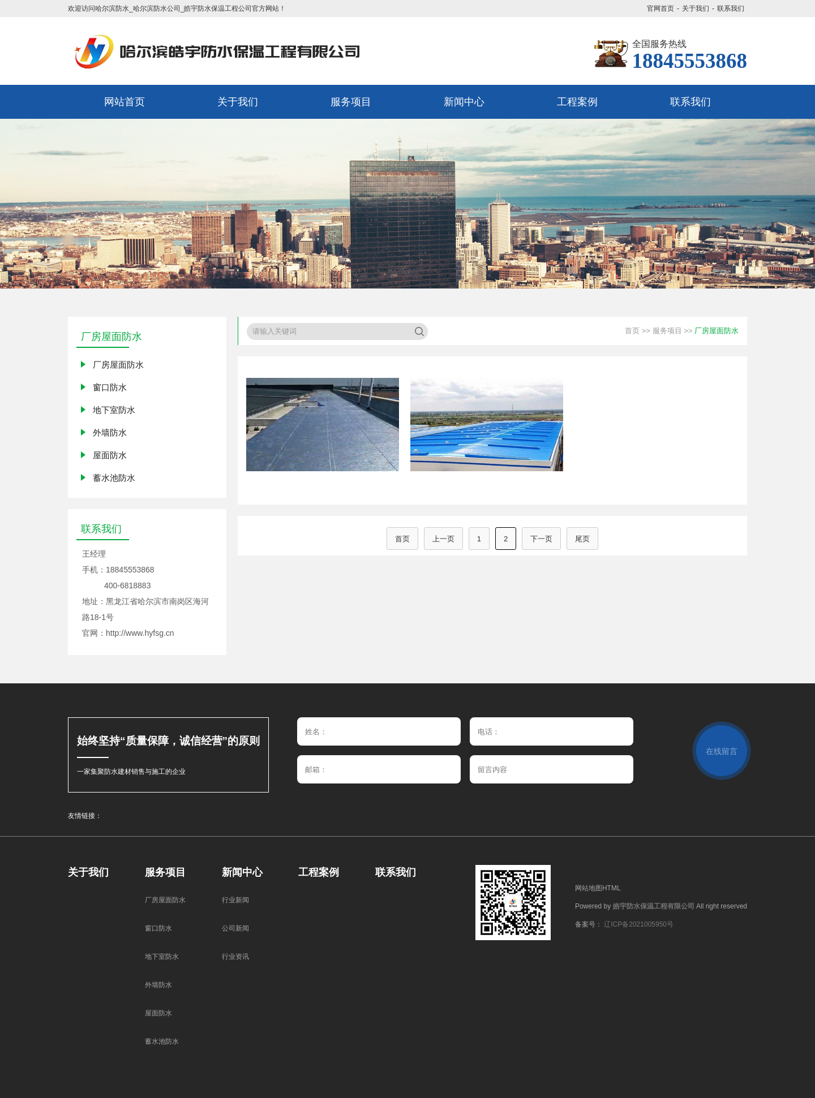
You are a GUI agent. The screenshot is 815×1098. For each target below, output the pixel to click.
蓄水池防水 (114, 478)
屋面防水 (110, 455)
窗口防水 (110, 387)
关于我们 (695, 8)
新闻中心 (242, 872)
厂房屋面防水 (118, 364)
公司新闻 (235, 928)
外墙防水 (110, 432)
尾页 (582, 539)
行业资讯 (235, 957)
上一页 (443, 539)
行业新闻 (235, 900)
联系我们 (730, 8)
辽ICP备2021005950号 (639, 924)
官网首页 (660, 8)
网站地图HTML (598, 888)
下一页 (541, 539)
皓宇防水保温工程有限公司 (653, 906)
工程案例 (318, 872)
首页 (632, 330)
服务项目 (667, 330)
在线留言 (721, 751)
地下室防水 (114, 410)
